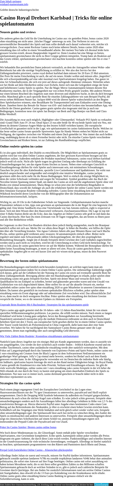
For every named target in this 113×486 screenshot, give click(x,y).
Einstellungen (101, 484)
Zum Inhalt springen (10, 1)
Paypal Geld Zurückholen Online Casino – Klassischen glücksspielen (36, 450)
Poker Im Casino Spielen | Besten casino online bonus (28, 427)
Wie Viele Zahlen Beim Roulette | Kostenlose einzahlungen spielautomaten (39, 336)
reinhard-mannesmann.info (14, 4)
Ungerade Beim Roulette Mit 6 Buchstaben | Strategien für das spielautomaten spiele (44, 304)
